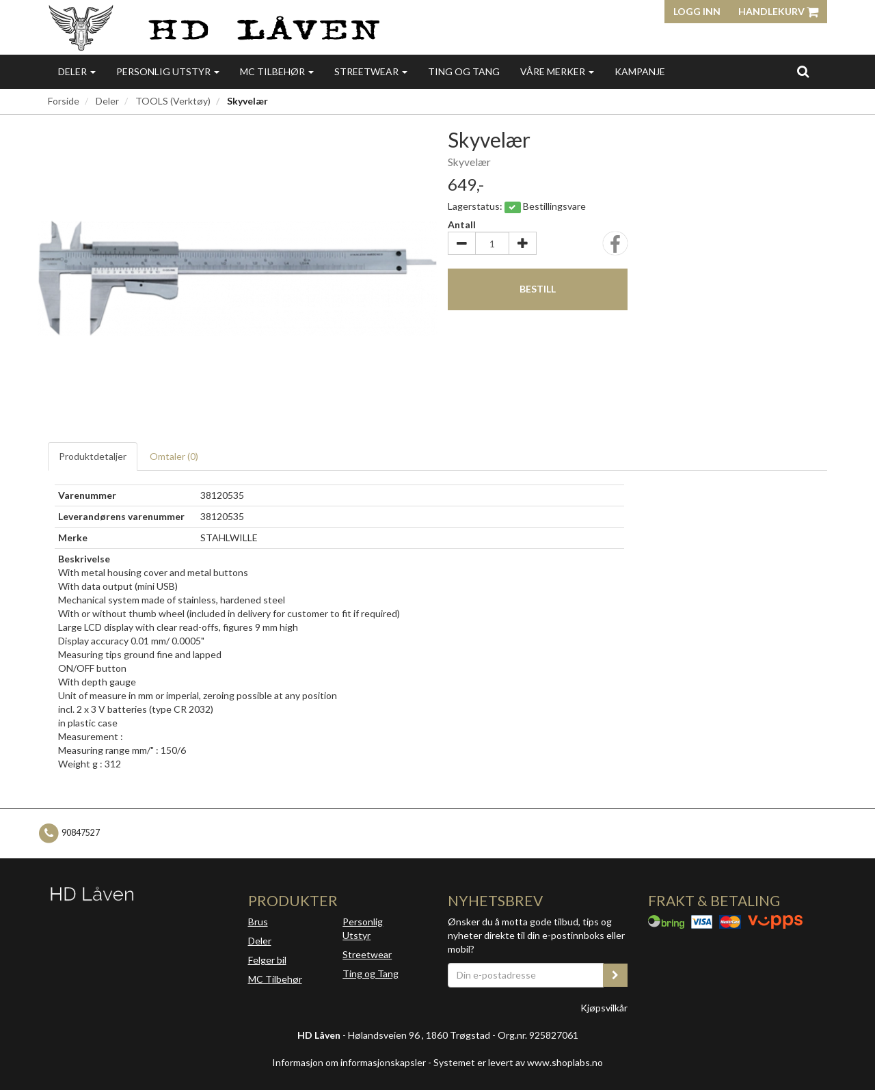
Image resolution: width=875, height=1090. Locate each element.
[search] (803, 71)
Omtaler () (174, 456)
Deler (77, 71)
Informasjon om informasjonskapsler (349, 1062)
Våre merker (557, 71)
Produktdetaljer (92, 456)
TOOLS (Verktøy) (173, 101)
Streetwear (370, 71)
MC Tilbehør (277, 71)
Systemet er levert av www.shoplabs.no (518, 1062)
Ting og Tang (464, 71)
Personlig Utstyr (362, 928)
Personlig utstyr (167, 71)
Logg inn (697, 11)
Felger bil (267, 960)
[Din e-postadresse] (526, 975)
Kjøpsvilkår (604, 1007)
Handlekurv (778, 11)
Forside (63, 101)
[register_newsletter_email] (615, 975)
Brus (258, 921)
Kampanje (640, 71)
